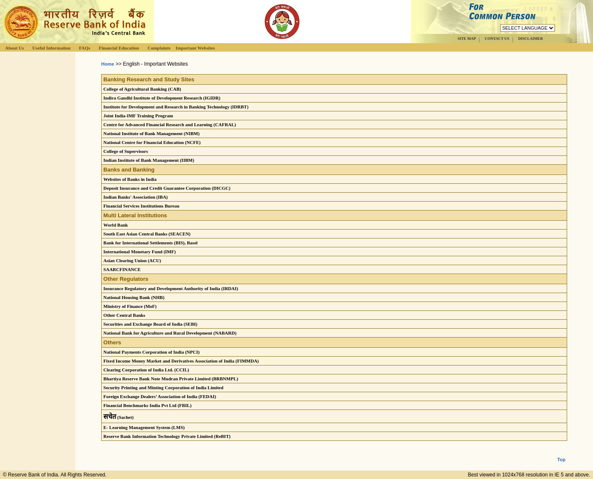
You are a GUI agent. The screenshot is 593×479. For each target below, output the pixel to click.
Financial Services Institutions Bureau (141, 205)
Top (561, 452)
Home (107, 63)
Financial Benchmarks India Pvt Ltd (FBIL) (147, 405)
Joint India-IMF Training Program (138, 115)
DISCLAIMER (530, 38)
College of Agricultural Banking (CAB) (142, 88)
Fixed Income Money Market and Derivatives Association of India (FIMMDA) (181, 360)
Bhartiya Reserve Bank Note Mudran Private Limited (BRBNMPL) (170, 378)
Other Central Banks (124, 315)
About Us (14, 47)
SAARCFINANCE (122, 269)
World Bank (115, 224)
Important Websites (195, 47)
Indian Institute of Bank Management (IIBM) (148, 160)
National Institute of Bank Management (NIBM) (151, 133)
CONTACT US (497, 38)
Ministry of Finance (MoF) (130, 306)
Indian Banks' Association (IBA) (135, 196)
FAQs (84, 47)
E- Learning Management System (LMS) (144, 427)
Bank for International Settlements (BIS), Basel (150, 242)
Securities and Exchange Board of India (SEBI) (150, 324)
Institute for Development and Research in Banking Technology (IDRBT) (175, 106)
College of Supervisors (125, 151)
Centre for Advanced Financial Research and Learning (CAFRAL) (169, 124)
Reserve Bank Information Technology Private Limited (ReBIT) (166, 436)
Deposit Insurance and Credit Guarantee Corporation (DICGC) (166, 188)
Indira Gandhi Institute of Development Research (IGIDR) (161, 97)
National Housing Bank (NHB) (133, 297)
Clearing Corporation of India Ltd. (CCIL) (146, 369)
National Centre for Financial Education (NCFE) (152, 142)
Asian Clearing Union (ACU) (132, 260)
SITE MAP (466, 38)
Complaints (158, 47)
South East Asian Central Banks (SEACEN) (147, 233)
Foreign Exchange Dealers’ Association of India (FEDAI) (159, 396)
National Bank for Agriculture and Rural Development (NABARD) (169, 332)
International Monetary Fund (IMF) (139, 251)
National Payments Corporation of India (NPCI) (151, 351)
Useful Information (51, 47)
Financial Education (119, 47)
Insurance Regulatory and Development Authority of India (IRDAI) (170, 288)
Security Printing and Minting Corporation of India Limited (163, 387)
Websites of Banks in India (129, 179)
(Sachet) (118, 417)
